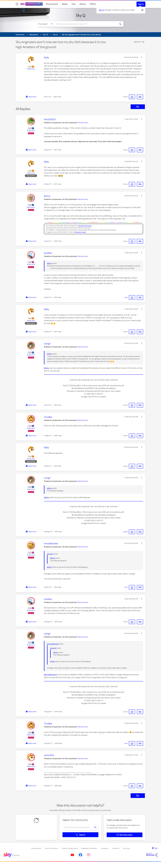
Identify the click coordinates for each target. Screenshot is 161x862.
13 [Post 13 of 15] (48, 711)
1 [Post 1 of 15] (47, 97)
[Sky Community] (31, 4)
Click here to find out (85, 226)
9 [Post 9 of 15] (47, 466)
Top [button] (155, 848)
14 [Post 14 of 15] (48, 743)
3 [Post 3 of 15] (47, 184)
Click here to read (80, 232)
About (82, 4)
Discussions (52, 4)
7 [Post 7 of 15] (47, 405)
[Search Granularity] (46, 24)
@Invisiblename (52, 644)
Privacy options (36, 848)
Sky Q (80, 15)
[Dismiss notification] (142, 10)
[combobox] (85, 24)
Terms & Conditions (51, 848)
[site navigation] (17, 4)
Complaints (104, 848)
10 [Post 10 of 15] (48, 531)
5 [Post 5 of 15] (47, 297)
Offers (93, 4)
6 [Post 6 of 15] (47, 331)
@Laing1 (50, 554)
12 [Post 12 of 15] (48, 622)
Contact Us (115, 848)
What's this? (31, 69)
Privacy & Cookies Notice (69, 848)
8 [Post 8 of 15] (47, 435)
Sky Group (126, 848)
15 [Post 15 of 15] (48, 785)
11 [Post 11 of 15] (47, 587)
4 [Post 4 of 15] (47, 241)
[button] (141, 57)
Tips (73, 4)
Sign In (141, 4)
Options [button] (137, 42)
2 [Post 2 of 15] (47, 150)
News (65, 4)
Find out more (82, 123)
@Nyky (49, 263)
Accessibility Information (89, 848)
